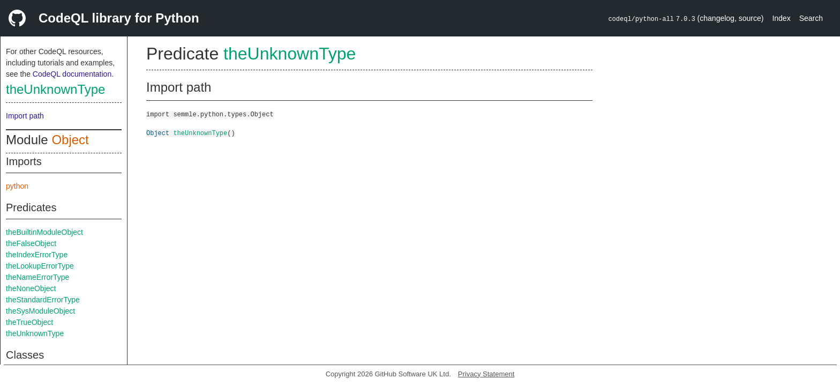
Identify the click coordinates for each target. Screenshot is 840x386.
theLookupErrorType (40, 266)
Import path (25, 116)
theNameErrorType (37, 277)
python (17, 186)
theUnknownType (55, 89)
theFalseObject (31, 243)
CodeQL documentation (72, 74)
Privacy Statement (486, 374)
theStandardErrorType (43, 299)
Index (781, 18)
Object (69, 139)
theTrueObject (29, 322)
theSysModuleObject (40, 311)
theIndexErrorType (37, 254)
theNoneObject (31, 288)
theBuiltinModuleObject (44, 232)
